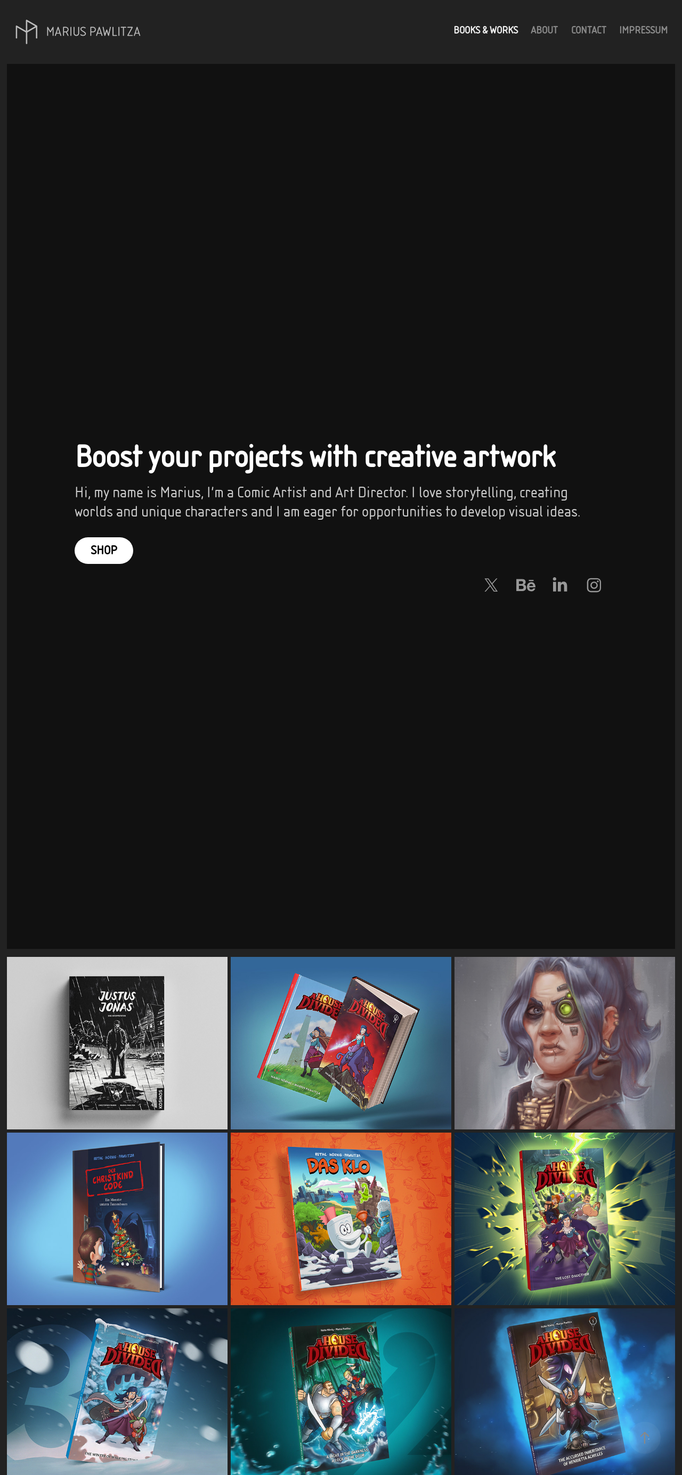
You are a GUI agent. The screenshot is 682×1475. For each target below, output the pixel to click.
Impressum (643, 30)
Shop (104, 550)
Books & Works (485, 30)
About (544, 30)
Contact (588, 30)
